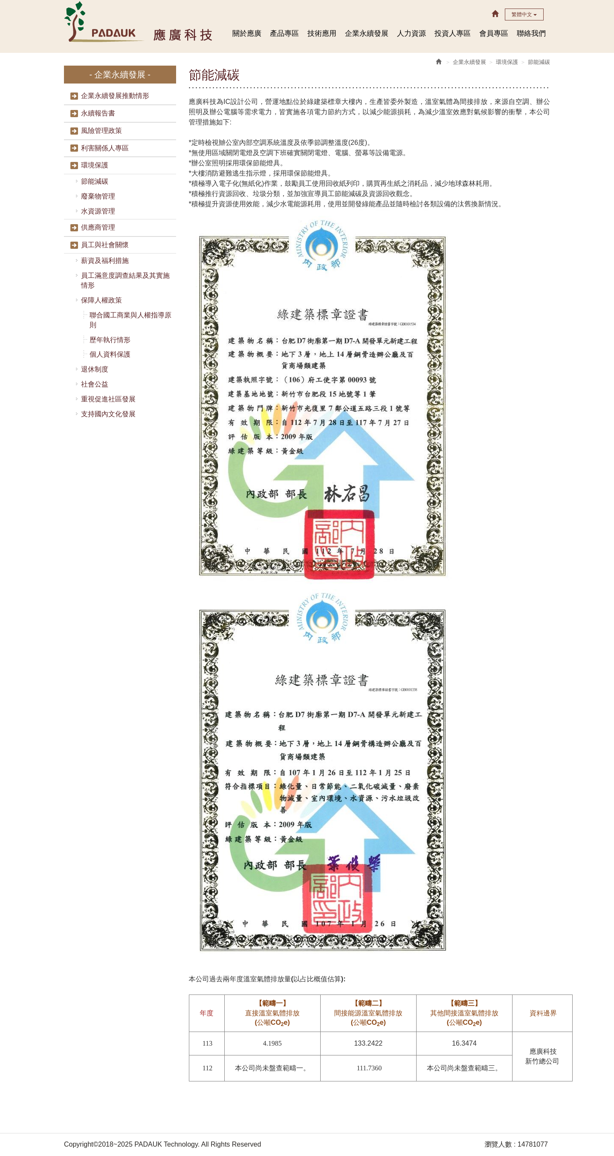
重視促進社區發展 (108, 399)
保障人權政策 (101, 300)
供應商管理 (98, 227)
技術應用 (321, 33)
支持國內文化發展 (108, 414)
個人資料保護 (110, 354)
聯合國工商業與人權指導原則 (130, 320)
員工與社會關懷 (105, 244)
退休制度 (94, 369)
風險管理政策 (101, 130)
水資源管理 (98, 211)
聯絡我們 (531, 33)
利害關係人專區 (105, 148)
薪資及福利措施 (105, 260)
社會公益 (94, 384)
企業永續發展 (366, 33)
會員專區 (493, 33)
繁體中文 (524, 14)
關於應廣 (246, 33)
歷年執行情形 (110, 339)
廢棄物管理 (98, 196)
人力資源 (411, 33)
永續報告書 (98, 113)
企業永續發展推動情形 (115, 95)
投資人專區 (452, 33)
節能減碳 (94, 181)
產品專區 (284, 33)
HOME (139, 21)
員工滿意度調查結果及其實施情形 (125, 280)
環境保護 (94, 165)
